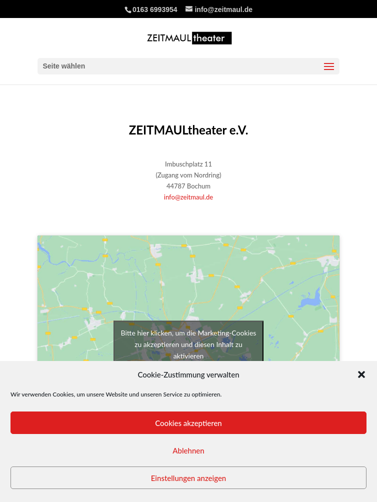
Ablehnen (188, 450)
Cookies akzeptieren (188, 423)
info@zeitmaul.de (188, 197)
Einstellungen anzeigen (188, 478)
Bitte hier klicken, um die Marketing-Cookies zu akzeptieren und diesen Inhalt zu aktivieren (188, 344)
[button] (361, 375)
